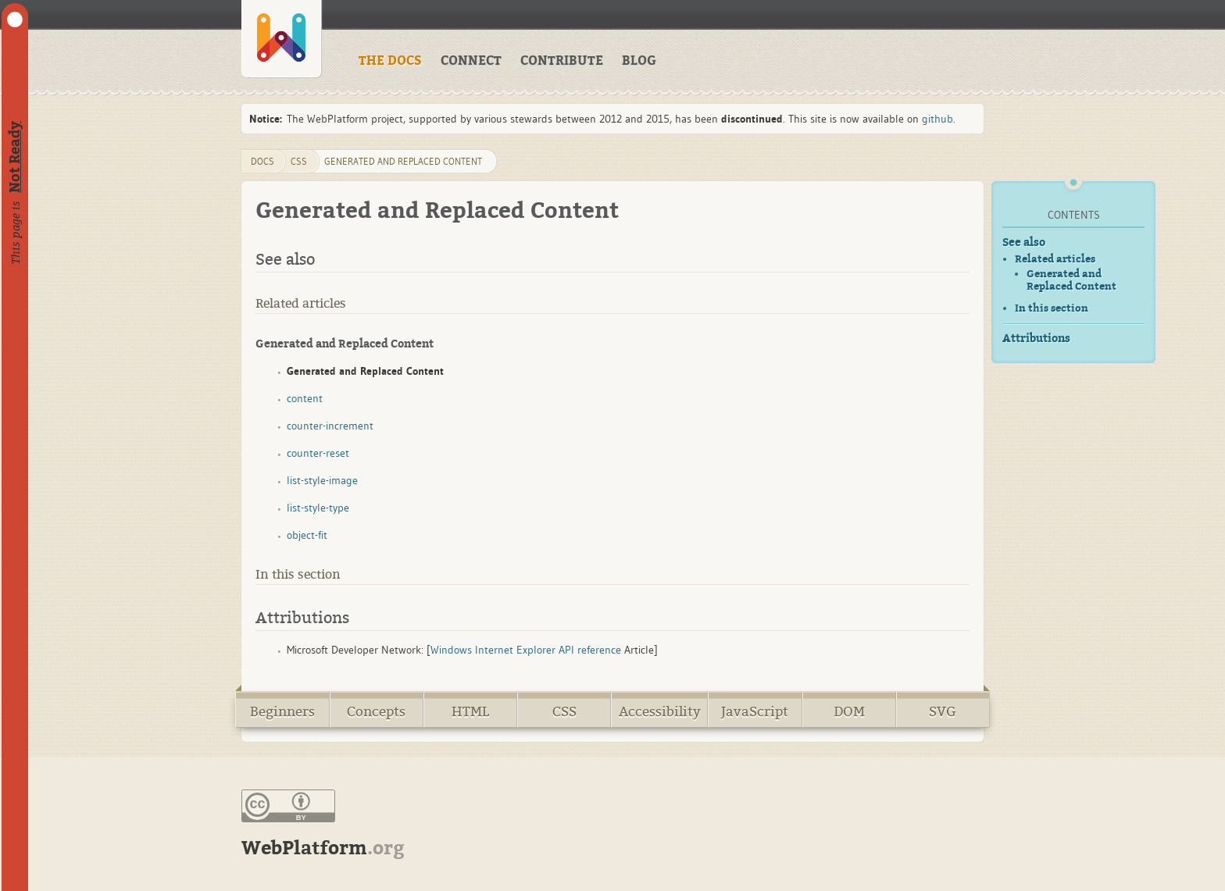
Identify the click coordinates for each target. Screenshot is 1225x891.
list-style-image (322, 480)
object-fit (307, 535)
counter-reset (318, 453)
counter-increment (330, 426)
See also (1023, 242)
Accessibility (660, 712)
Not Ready (14, 157)
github (937, 119)
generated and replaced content (403, 161)
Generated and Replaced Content (1071, 280)
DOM (849, 712)
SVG (942, 712)
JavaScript (754, 712)
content (305, 398)
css (299, 161)
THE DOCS (390, 61)
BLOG (639, 61)
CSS (564, 712)
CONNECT (471, 61)
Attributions (1036, 338)
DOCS (262, 161)
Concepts (376, 712)
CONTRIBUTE (561, 61)
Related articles (1055, 259)
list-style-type (318, 508)
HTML (470, 712)
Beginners (282, 712)
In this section (1051, 308)
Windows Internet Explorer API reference (525, 650)
